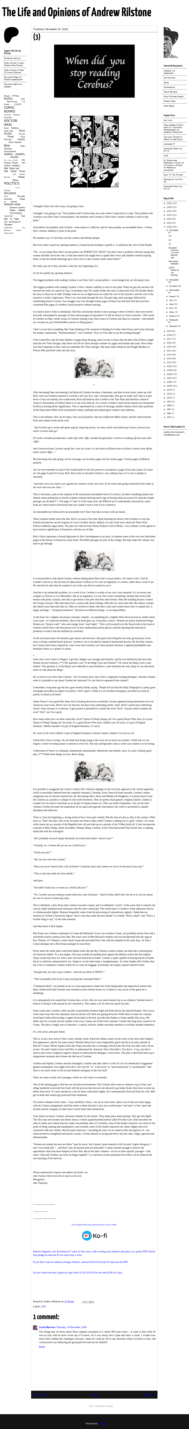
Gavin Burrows (47, 1327)
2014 (169, 350)
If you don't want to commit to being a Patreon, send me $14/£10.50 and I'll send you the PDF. (80, 1262)
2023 (169, 215)
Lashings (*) (169, 144)
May (171, 308)
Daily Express (11, 128)
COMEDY (18, 104)
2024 (169, 211)
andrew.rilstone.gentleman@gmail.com (174, 433)
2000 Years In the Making (174, 271)
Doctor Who (169, 77)
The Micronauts (12, 221)
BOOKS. (8, 98)
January (173, 326)
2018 (169, 335)
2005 (170, 385)
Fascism (22, 134)
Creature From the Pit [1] (173, 149)
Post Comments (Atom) (101, 1406)
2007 (170, 378)
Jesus (166, 82)
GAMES (21, 139)
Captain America (12, 115)
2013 (169, 354)
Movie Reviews (170, 91)
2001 (169, 401)
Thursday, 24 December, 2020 (71, 1327)
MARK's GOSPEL (14, 154)
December (173, 230)
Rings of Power (14, 200)
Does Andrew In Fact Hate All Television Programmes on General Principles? (174, 129)
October (173, 286)
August (173, 296)
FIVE (166, 155)
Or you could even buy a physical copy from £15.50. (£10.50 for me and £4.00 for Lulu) (77, 1272)
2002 (170, 397)
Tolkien (8, 224)
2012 (169, 358)
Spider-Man (169, 101)
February (173, 319)
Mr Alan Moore (11, 160)
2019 (169, 331)
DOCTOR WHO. (10, 122)
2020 (170, 226)
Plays (17, 188)
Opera (15, 180)
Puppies (7, 190)
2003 (170, 393)
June (171, 304)
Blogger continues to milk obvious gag (174, 252)
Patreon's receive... (13, 58)
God (7, 145)
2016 (169, 342)
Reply (42, 1346)
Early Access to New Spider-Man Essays (14, 64)
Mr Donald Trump (14, 161)
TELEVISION (16, 213)
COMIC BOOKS (9, 109)
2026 (170, 203)
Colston (8, 117)
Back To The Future (173, 174)
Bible (23, 99)
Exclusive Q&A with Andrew (13, 85)
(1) (170, 243)
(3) (170, 236)
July (171, 300)
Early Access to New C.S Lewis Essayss (14, 71)
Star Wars (17, 210)
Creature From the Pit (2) (173, 187)
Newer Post (40, 1394)
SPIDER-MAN (12, 204)
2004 (170, 389)
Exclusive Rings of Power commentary (13, 78)
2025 (170, 207)
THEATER (8, 216)
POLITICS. (12, 183)
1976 (169, 417)
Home (95, 1394)
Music (21, 177)
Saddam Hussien (17, 207)
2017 (169, 339)
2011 (169, 362)
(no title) (168, 120)
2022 (169, 218)
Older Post (149, 1394)
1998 (169, 405)
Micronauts (169, 87)
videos (18, 230)
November (174, 279)
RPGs (6, 196)
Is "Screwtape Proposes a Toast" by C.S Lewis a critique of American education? (174, 165)
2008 (170, 374)
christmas (8, 227)
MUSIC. (14, 157)
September (174, 290)
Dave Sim (8, 130)
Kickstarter (10, 151)
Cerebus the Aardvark (169, 71)
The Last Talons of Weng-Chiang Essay (173, 138)
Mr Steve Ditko (14, 171)
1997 (169, 409)
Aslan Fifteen (11, 95)
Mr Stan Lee (11, 168)
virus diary (8, 233)
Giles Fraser (15, 142)
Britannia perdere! (174, 262)
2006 (170, 382)
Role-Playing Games (174, 96)
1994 (169, 413)
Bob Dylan (12, 101)
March (172, 316)
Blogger (102, 1423)
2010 (169, 366)
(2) (170, 240)
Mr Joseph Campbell (14, 164)
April (172, 312)
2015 (169, 346)
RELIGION (10, 193)
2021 (43, 1306)
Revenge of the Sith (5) (173, 180)
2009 (170, 370)
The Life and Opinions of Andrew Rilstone (76, 13)
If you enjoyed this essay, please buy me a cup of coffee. (94, 1225)
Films (11, 136)
